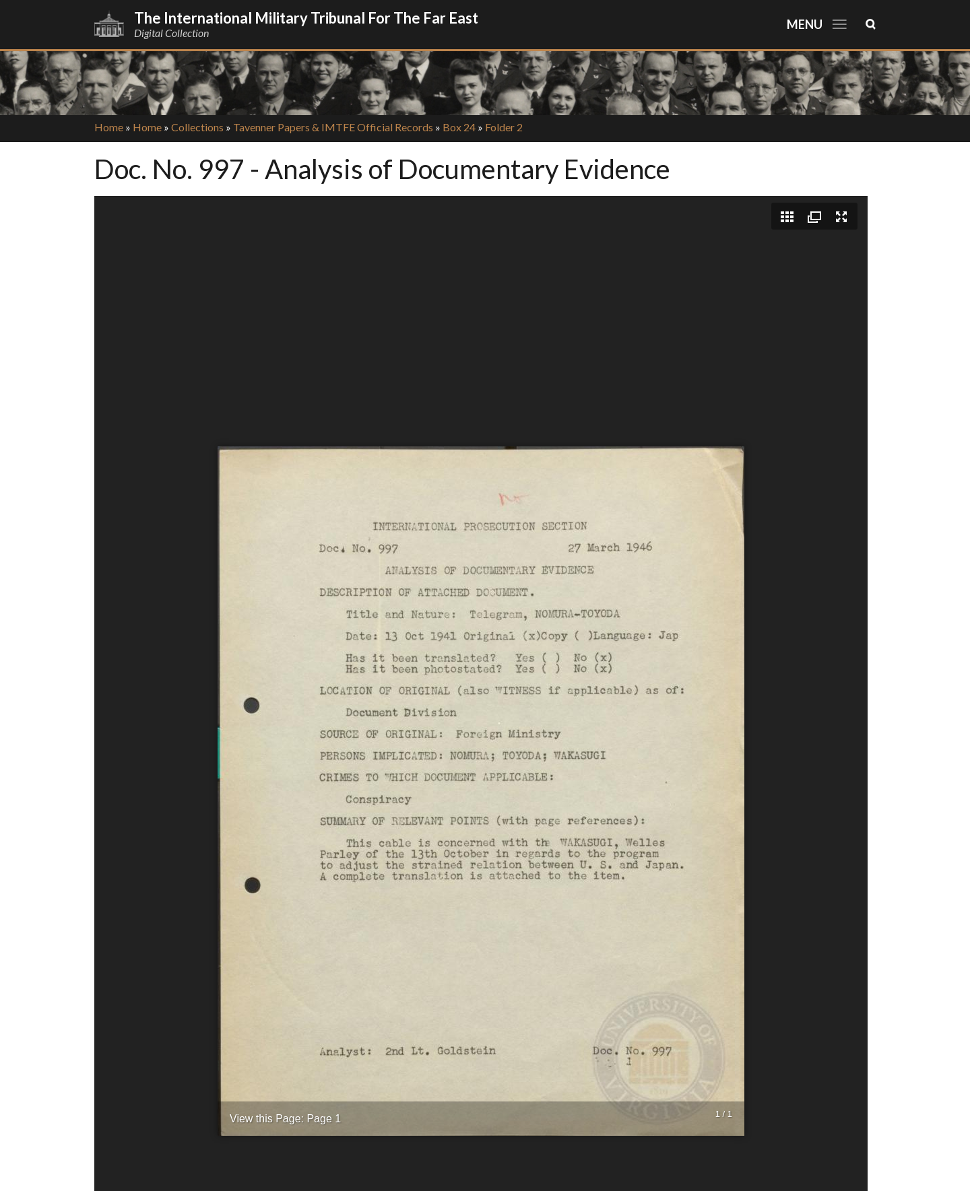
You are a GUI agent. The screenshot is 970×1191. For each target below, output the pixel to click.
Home (108, 127)
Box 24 (459, 127)
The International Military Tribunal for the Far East (306, 18)
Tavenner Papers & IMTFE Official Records (333, 127)
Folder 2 (504, 127)
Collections (197, 127)
